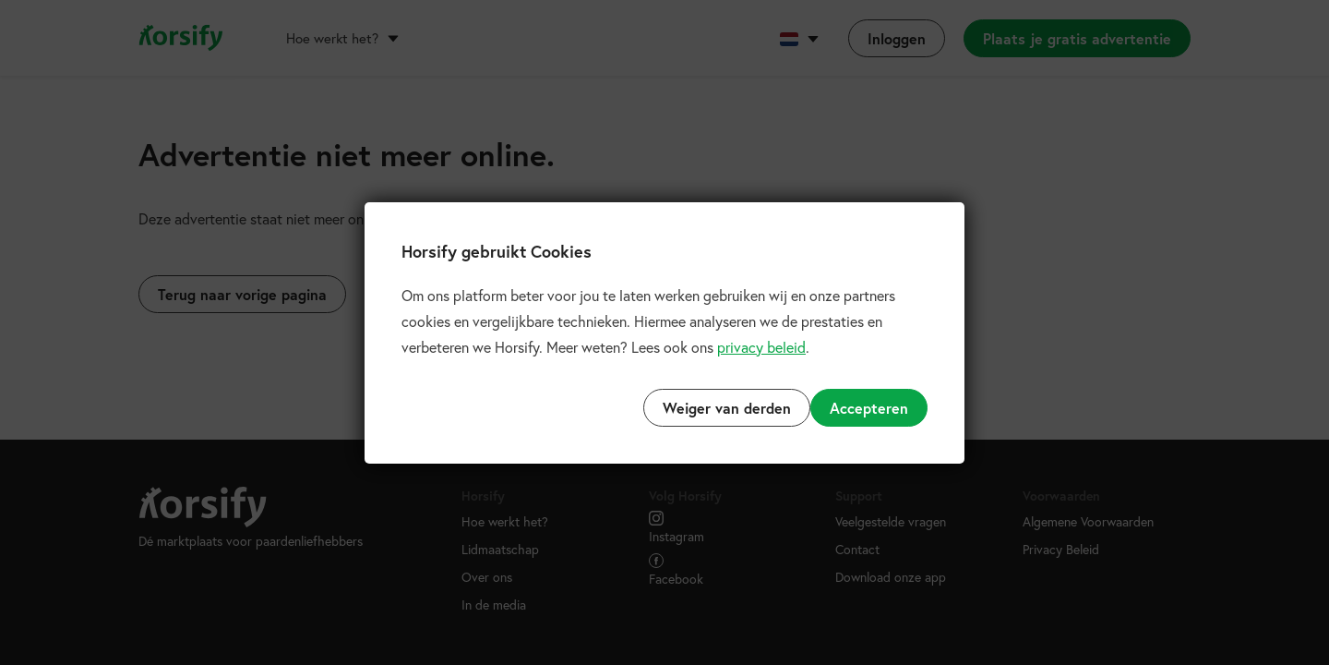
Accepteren (869, 407)
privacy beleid (761, 347)
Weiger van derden (727, 407)
